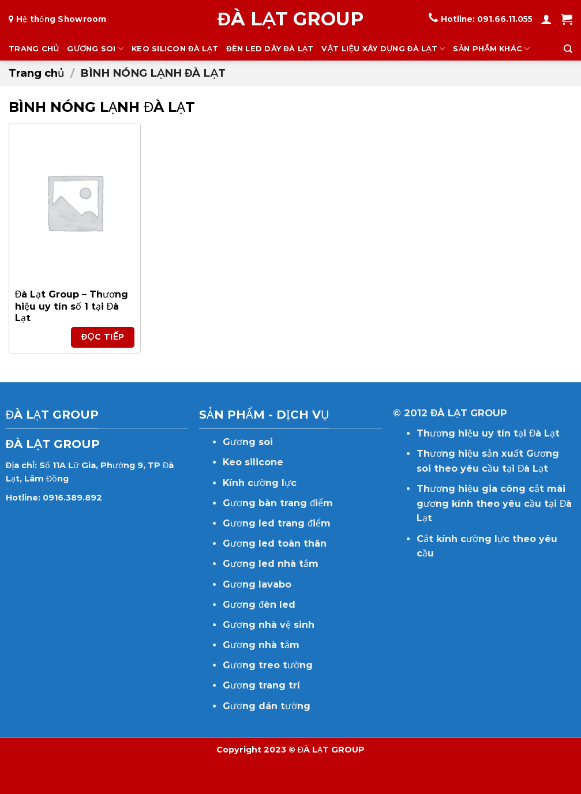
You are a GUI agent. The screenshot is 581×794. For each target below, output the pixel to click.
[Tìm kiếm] (568, 49)
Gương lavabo (257, 584)
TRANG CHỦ (34, 48)
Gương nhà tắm (261, 644)
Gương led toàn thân (275, 543)
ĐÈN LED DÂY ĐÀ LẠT (269, 48)
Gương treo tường (268, 665)
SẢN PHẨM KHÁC (491, 48)
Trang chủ (36, 73)
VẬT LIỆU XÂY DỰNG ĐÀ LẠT (383, 48)
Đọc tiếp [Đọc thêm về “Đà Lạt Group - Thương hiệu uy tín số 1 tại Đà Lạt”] (103, 337)
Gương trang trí (261, 685)
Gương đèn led (259, 604)
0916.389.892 (72, 497)
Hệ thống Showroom (61, 19)
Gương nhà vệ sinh (268, 624)
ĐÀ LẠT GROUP (290, 19)
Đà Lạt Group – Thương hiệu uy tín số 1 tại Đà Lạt (72, 306)
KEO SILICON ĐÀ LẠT (175, 48)
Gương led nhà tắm (270, 563)
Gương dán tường (266, 706)
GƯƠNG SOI (95, 48)
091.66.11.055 (505, 19)
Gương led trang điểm (277, 523)
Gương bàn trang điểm (278, 503)
